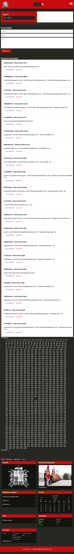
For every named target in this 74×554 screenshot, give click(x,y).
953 (39, 444)
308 (43, 372)
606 (14, 406)
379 (54, 380)
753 (54, 421)
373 (32, 380)
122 (46, 351)
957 (54, 444)
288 (32, 370)
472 (21, 391)
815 (32, 429)
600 (54, 404)
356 (32, 378)
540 (21, 399)
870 (46, 435)
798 (32, 427)
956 (50, 444)
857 (61, 433)
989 (46, 448)
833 (36, 431)
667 (50, 412)
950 (28, 444)
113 (14, 351)
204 (36, 361)
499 (57, 393)
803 (50, 427)
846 (21, 433)
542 (28, 399)
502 (6, 395)
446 (50, 387)
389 (28, 382)
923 (54, 440)
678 (28, 414)
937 (43, 442)
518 (65, 395)
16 (41, 342)
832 (32, 431)
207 (46, 361)
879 (17, 437)
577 (32, 403)
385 (14, 382)
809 (10, 429)
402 (14, 384)
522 (17, 397)
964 (17, 446)
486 (10, 393)
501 (65, 393)
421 (21, 385)
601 (57, 404)
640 (14, 410)
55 (26, 345)
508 (28, 395)
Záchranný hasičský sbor (11, 499)
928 (10, 442)
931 (21, 442)
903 (43, 439)
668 (54, 412)
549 (54, 399)
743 (17, 421)
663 (36, 412)
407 (32, 384)
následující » (5, 452)
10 (24, 342)
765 (36, 423)
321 (28, 374)
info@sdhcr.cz (7, 543)
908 (61, 439)
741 (10, 421)
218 (25, 363)
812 (21, 429)
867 (36, 435)
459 (36, 389)
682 (43, 414)
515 (54, 395)
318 (17, 374)
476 (36, 391)
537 (10, 399)
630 (39, 408)
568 (61, 401)
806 (61, 427)
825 (6, 431)
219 (28, 363)
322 (32, 374)
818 (43, 429)
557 (21, 401)
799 (36, 427)
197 (10, 361)
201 (25, 361)
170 (36, 357)
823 (61, 429)
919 (39, 440)
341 (39, 376)
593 (28, 404)
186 (32, 359)
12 (30, 342)
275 (46, 368)
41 (48, 344)
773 (65, 423)
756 (65, 421)
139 (46, 353)
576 (28, 403)
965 (21, 446)
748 (36, 421)
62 (46, 345)
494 (39, 393)
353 (21, 378)
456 (25, 389)
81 (37, 347)
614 (43, 406)
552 (65, 399)
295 (57, 370)
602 (61, 404)
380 (57, 380)
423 (28, 385)
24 (64, 342)
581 (46, 403)
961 (6, 446)
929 (14, 442)
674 (14, 414)
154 (39, 355)
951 (32, 444)
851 (39, 433)
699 (43, 416)
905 (50, 439)
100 (29, 349)
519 (6, 397)
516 (57, 395)
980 (14, 448)
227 (57, 363)
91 (65, 347)
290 (39, 370)
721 (61, 418)
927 (6, 442)
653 (61, 410)
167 (25, 357)
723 (6, 420)
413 (54, 384)
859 (6, 435)
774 (6, 425)
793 (14, 427)
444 (43, 387)
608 (21, 406)
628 (32, 408)
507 (25, 395)
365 (65, 378)
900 (32, 439)
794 (17, 427)
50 (12, 345)
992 (57, 448)
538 (14, 399)
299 (10, 372)
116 (25, 351)
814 (28, 429)
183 (21, 359)
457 (28, 389)
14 (35, 342)
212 (65, 361)
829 (21, 431)
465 (57, 389)
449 (61, 387)
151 (28, 355)
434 (6, 387)
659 (21, 412)
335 (17, 376)
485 (6, 393)
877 (10, 437)
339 (32, 376)
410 (43, 384)
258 (46, 366)
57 (32, 345)
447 (54, 387)
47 (65, 344)
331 (65, 374)
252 (25, 366)
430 (54, 385)
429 (50, 385)
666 (46, 412)
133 (25, 353)
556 (17, 401)
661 (28, 412)
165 (17, 357)
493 (36, 393)
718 (50, 418)
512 (43, 395)
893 (6, 439)
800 (39, 427)
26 (6, 344)
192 (54, 359)
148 (17, 355)
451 (6, 389)
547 (46, 399)
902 (39, 439)
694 (25, 416)
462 (46, 389)
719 (54, 418)
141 (54, 353)
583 (54, 403)
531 (50, 397)
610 (28, 406)
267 (17, 368)
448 (57, 387)
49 (9, 345)
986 (36, 448)
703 (57, 416)
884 (36, 437)
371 (25, 380)
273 (39, 368)
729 (28, 420)
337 (25, 376)
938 (46, 442)
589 (14, 404)
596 (39, 404)
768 (46, 423)
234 (21, 364)
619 (61, 406)
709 (17, 418)
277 (54, 368)
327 (50, 374)
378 (50, 380)
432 (61, 385)
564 (46, 401)
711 (25, 418)
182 (17, 359)
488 (17, 393)
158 (54, 355)
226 (54, 363)
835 (43, 431)
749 (39, 421)
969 (36, 446)
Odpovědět (19, 72)
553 (6, 401)
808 (6, 429)
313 (61, 372)
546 (43, 399)
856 (57, 433)
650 (50, 410)
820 (50, 429)
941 (57, 442)
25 (67, 342)
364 (61, 378)
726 (17, 420)
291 (43, 370)
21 (55, 342)
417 (6, 385)
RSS (50, 551)
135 (32, 353)
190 (46, 359)
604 (6, 406)
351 (14, 378)
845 (17, 433)
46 (62, 344)
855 (54, 433)
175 (54, 357)
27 (9, 344)
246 (65, 364)
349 (6, 378)
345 (54, 376)
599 (50, 404)
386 (17, 382)
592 (25, 404)
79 (32, 347)
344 (50, 376)
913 (17, 440)
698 (39, 416)
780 (28, 425)
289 (36, 370)
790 (65, 425)
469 (10, 391)
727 (21, 420)
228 (61, 363)
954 (43, 444)
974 (54, 446)
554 (10, 401)
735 (50, 420)
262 (61, 366)
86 (51, 347)
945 (10, 444)
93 (9, 349)
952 (36, 444)
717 (46, 418)
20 (52, 342)
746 (28, 421)
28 (12, 344)
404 (21, 384)
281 (6, 370)
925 (61, 440)
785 (46, 425)
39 (43, 344)
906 (54, 439)
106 (51, 349)
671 (65, 412)
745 (25, 421)
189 (43, 359)
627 (28, 408)
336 (21, 376)
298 (6, 372)
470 (14, 391)
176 (57, 357)
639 (10, 410)
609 (25, 406)
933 (28, 442)
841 (65, 431)
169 (32, 357)
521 (14, 397)
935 (36, 442)
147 (14, 355)
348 (65, 376)
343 (46, 376)
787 (54, 425)
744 (21, 421)
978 (6, 448)
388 (25, 382)
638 (6, 410)
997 (14, 450)
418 (10, 385)
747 (32, 421)
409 (39, 384)
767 (43, 423)
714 (36, 418)
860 (10, 435)
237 (32, 364)
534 (61, 397)
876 (6, 437)
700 (46, 416)
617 (54, 406)
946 (14, 444)
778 (21, 425)
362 (54, 378)
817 (39, 429)
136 (36, 353)
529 (43, 397)
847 (25, 433)
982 (21, 448)
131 (17, 353)
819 (46, 429)
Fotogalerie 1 (43, 489)
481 (54, 391)
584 (57, 403)
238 (36, 364)
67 (60, 345)
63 (48, 345)
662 (32, 412)
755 (61, 421)
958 (57, 444)
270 (28, 368)
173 (46, 357)
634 (54, 408)
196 (6, 361)
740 (6, 421)
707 (10, 418)
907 (57, 439)
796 (25, 427)
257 (43, 366)
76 (23, 347)
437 (17, 387)
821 (54, 429)
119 (36, 351)
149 (21, 355)
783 (39, 425)
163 (10, 357)
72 (12, 347)
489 (21, 393)
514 (50, 395)
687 (61, 414)
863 (21, 435)
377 (46, 380)
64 (51, 345)
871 (50, 435)
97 (20, 349)
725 (14, 420)
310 (50, 372)
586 (65, 403)
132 (21, 353)
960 (65, 444)
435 (10, 387)
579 (39, 403)
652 (57, 410)
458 (32, 389)
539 (17, 399)
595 (36, 404)
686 (57, 414)
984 (28, 448)
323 (36, 374)
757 (6, 423)
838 (54, 431)
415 (61, 384)
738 (61, 420)
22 (58, 342)
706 (6, 418)
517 (61, 395)
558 (25, 401)
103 (40, 349)
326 (46, 374)
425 (36, 385)
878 (14, 437)
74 (17, 347)
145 (6, 355)
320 (25, 374)
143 (61, 353)
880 (21, 437)
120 (39, 351)
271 (32, 368)
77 (26, 347)
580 (43, 403)
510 (36, 395)
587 (6, 404)
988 (43, 448)
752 (50, 421)
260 (54, 366)
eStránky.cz (6, 506)
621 (6, 408)
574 (21, 403)
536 (6, 399)
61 (43, 345)
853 (46, 433)
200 (21, 361)
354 (25, 378)
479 (46, 391)
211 (61, 361)
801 (43, 427)
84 (46, 347)
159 (57, 355)
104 (44, 349)
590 (17, 404)
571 (10, 403)
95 (15, 349)
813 (25, 429)
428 (46, 385)
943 (65, 442)
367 (10, 380)
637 (65, 408)
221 (36, 363)
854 (50, 433)
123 (50, 351)
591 (21, 404)
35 (32, 344)
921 (46, 440)
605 (10, 406)
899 (28, 439)
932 (25, 442)
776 (14, 425)
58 (34, 345)
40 (46, 344)
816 (36, 429)
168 (28, 357)
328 (54, 374)
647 (39, 410)
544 (36, 399)
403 (17, 384)
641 (17, 410)
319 (21, 374)
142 (57, 353)
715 (39, 418)
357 (36, 378)
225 (50, 363)
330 (61, 374)
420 (17, 385)
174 (50, 357)
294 (54, 370)
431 (57, 385)
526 (32, 397)
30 (17, 344)
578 (36, 403)
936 (39, 442)
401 (10, 384)
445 (46, 387)
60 (40, 345)
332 (6, 376)
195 (65, 359)
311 (54, 372)
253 (28, 366)
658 (17, 412)
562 (39, 401)
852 (43, 433)
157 (50, 355)
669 (57, 412)
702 (54, 416)
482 (57, 391)
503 (10, 395)
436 (14, 387)
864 (25, 435)
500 (61, 393)
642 (21, 410)
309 (46, 372)
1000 (25, 450)
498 (54, 393)
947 (17, 444)
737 (57, 420)
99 (26, 349)
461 (43, 389)
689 (6, 416)
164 (14, 357)
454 (17, 389)
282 (10, 370)
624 (17, 408)
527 (36, 397)
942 (61, 442)
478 (43, 391)
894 (10, 439)
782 (36, 425)
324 (39, 374)
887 (46, 437)
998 (17, 450)
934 (32, 442)
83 (43, 347)
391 (36, 382)
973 (50, 446)
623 (14, 408)
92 (6, 349)
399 (65, 382)
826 (10, 431)
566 (54, 401)
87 (54, 347)
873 (57, 435)
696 (32, 416)
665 (43, 412)
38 (40, 344)
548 (50, 399)
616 (50, 406)
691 (14, 416)
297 (65, 370)
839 (57, 431)
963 (14, 446)
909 (65, 439)
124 (54, 351)
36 (34, 344)
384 (10, 382)
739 (65, 420)
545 (39, 399)
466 (61, 389)
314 (65, 372)
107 (54, 349)
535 (65, 397)
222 (39, 363)
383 (6, 382)
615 (46, 406)
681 (39, 414)
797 (28, 427)
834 (39, 431)
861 (14, 435)
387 (21, 382)
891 (61, 437)
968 (32, 446)
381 (61, 380)
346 (57, 376)
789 (61, 425)
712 (28, 418)
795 (21, 427)
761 (21, 423)
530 (46, 397)
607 (17, 406)
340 (36, 376)
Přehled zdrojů (7, 522)
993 (61, 448)
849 (32, 433)
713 (32, 418)
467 (65, 389)
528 (39, 397)
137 (39, 353)
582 (50, 403)
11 (27, 342)
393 (43, 382)
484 (65, 391)
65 (54, 345)
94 (12, 349)
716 (43, 418)
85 (48, 347)
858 (65, 433)
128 (6, 353)
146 (10, 355)
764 (32, 423)
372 (28, 380)
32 (23, 344)
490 (25, 393)
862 (17, 435)
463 (50, 389)
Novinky (9, 461)
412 (50, 384)
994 (65, 448)
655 (6, 412)
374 (36, 380)
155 (43, 355)
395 (50, 382)
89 (60, 347)
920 (43, 440)
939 (50, 442)
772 (61, 423)
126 (61, 351)
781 (32, 425)
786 (50, 425)
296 (61, 370)
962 (10, 446)
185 (28, 359)
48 (6, 345)
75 (20, 347)
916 (28, 440)
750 (43, 421)
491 (28, 393)
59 (37, 345)
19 (50, 342)
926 (65, 440)
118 (32, 351)
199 (17, 361)
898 (25, 439)
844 (14, 433)
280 (65, 368)
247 (6, 366)
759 (14, 423)
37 (37, 344)
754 (57, 421)
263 (65, 366)
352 (17, 378)
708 (14, 418)
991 (54, 448)
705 (65, 416)
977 (65, 446)
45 (60, 344)
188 (39, 359)
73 (15, 347)
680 (36, 414)
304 (28, 372)
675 (17, 414)
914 (21, 440)
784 (43, 425)
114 (17, 351)
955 (46, 444)
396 (54, 382)
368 (14, 380)
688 (65, 414)
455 (21, 389)
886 (43, 437)
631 (43, 408)
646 (36, 410)
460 (39, 389)
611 (32, 406)
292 (46, 370)
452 (10, 389)
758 (10, 423)
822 (57, 429)
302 (21, 372)
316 (10, 374)
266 (14, 368)
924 (57, 440)
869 (43, 435)
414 (57, 384)
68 (62, 345)
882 (28, 437)
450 (65, 387)
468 (6, 391)
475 (32, 391)
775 (10, 425)
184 (25, 359)
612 (36, 406)
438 (21, 387)
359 (43, 378)
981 (17, 448)
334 (14, 376)
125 (57, 351)
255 (36, 366)
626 (25, 408)
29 (15, 344)
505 (17, 395)
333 (10, 376)
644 (28, 410)
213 (6, 363)
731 (36, 420)
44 (57, 344)
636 (61, 408)
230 (6, 364)
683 (46, 414)
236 (28, 364)
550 (57, 399)
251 (21, 366)
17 (44, 342)
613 (39, 406)
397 (57, 382)
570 (6, 403)
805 (57, 427)
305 (32, 372)
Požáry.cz (6, 503)
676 (21, 414)
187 (36, 359)
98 (23, 349)
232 (14, 364)
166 (21, 357)
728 (25, 420)
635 (57, 408)
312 (57, 372)
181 (14, 359)
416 (65, 384)
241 (46, 364)
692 (17, 416)
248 (10, 366)
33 (26, 344)
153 (36, 355)
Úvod (2, 461)
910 (6, 440)
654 (65, 410)
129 (10, 353)
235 (25, 364)
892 (65, 437)
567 (57, 401)
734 (46, 420)
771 (57, 423)
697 (36, 416)
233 (17, 364)
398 (61, 382)
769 (50, 423)
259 (50, 366)
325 (43, 374)
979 (10, 448)
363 (57, 378)
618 (57, 406)
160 (61, 355)
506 (21, 395)
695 (28, 416)
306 (36, 372)
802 (46, 427)
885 (39, 437)
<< (41, 500)
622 (10, 408)
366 (6, 380)
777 (17, 425)
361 (50, 378)
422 (25, 385)
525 (28, 397)
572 (14, 403)
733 (43, 420)
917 (32, 440)
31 (20, 344)
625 (21, 408)
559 (28, 401)
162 (6, 357)
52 (17, 345)
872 (54, 435)
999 (21, 450)
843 (10, 433)
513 (46, 395)
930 (17, 442)
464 (54, 389)
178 (65, 357)
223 (43, 363)
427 (43, 385)
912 (14, 440)
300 (14, 372)
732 (39, 420)
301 (17, 372)
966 (25, 446)
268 (21, 368)
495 (43, 393)
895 (14, 439)
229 (65, 363)
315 (6, 374)
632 (46, 408)
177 (61, 357)
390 (32, 382)
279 (61, 368)
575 (25, 403)
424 (32, 385)
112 (10, 351)
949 (25, 444)
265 (10, 368)
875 (65, 435)
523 (21, 397)
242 (50, 364)
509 (32, 395)
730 (32, 420)
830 (25, 431)
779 (25, 425)
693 (21, 416)
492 (32, 393)
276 (50, 368)
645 (32, 410)
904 (46, 439)
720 (57, 418)
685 (54, 414)
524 (25, 397)
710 (21, 418)
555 (14, 401)
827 (14, 431)
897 (21, 439)
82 (40, 347)
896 (17, 439)
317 (14, 374)
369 (17, 380)
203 (32, 361)
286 (25, 370)
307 (39, 372)
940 (54, 442)
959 (61, 444)
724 (10, 420)
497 (50, 393)
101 (33, 349)
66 (57, 345)
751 (46, 421)
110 (65, 349)
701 (50, 416)
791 (6, 427)
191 (50, 359)
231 (10, 364)
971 (43, 446)
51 (15, 345)
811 (17, 429)
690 (10, 416)
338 (28, 376)
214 (10, 363)
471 (17, 391)
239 (39, 364)
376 (43, 380)
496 (46, 393)
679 (32, 414)
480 (50, 391)
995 (6, 450)
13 (33, 342)
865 (28, 435)
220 (32, 363)
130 (14, 353)
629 (36, 408)
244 (57, 364)
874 (61, 435)
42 (51, 344)
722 (65, 418)
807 (65, 427)
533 (57, 397)
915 (25, 440)
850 (36, 433)
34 (29, 344)
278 (57, 368)
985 (32, 448)
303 (25, 372)
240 (43, 364)
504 (14, 395)
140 (50, 353)
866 (32, 435)
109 (62, 349)
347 (61, 376)
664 (39, 412)
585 (61, 403)
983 (25, 448)
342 (43, 376)
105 (47, 349)
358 (39, 378)
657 (14, 412)
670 (61, 412)
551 (61, 399)
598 (46, 404)
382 (65, 380)
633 (50, 408)
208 (50, 361)
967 (28, 446)
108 (58, 349)
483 (61, 391)
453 (14, 389)
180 (10, 359)
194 (61, 359)
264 (6, 368)
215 (14, 363)
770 (54, 423)
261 (57, 366)
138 (43, 353)
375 (39, 380)
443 (39, 387)
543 (32, 399)
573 (17, 403)
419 (14, 385)
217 (21, 363)
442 (36, 387)
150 (25, 355)
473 (25, 391)
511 (39, 395)
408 (36, 384)
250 (17, 366)
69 (65, 345)
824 (65, 429)
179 (6, 359)
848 (28, 433)
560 (32, 401)
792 (10, 427)
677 (25, 414)
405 (25, 384)
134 (28, 353)
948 (21, 444)
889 (54, 437)
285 (21, 370)
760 (17, 423)
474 (28, 391)
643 (25, 410)
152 (32, 355)
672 (6, 414)
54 (23, 345)
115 (21, 351)
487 (14, 393)
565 (50, 401)
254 (32, 366)
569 (65, 401)
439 (25, 387)
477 (39, 391)
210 (57, 361)
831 (28, 431)
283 (14, 370)
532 (54, 397)
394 (46, 382)
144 (65, 353)
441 (32, 387)
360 (46, 378)
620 (65, 406)
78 (29, 347)
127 (65, 351)
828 (17, 431)
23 (61, 342)
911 (10, 440)
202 (28, 361)
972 (46, 446)
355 (28, 378)
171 (39, 357)
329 (57, 374)
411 (46, 384)
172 (43, 357)
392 (39, 382)
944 (6, 444)
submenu (17, 461)
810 (14, 429)
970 (39, 446)
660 (25, 412)
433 (65, 385)
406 (28, 384)
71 (9, 347)
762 (25, 423)
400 (6, 384)
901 (36, 439)
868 (39, 435)
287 (28, 370)
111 (6, 351)
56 (29, 345)
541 (25, 399)
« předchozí (5, 340)
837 (50, 431)
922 (50, 440)
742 (14, 421)
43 (54, 344)
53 (20, 345)
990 (50, 448)
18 (47, 342)
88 (57, 347)
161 (65, 355)
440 (28, 387)
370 (21, 380)
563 (43, 401)
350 (10, 378)
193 (57, 359)
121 (43, 351)
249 (14, 366)
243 (54, 364)
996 (10, 450)
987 (39, 448)
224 (46, 363)
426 (39, 385)
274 (43, 368)
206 (43, 361)
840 (61, 431)
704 (61, 416)
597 (43, 404)
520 (10, 397)
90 (62, 347)
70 (6, 347)
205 (39, 361)
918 (36, 440)
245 (61, 364)
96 (17, 349)
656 (10, 412)
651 (54, 410)
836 (46, 431)
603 (65, 404)
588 (10, 404)
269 (25, 368)
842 (6, 433)
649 (46, 410)
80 (34, 347)
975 (57, 446)
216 (17, 363)
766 (39, 423)
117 (28, 351)
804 (54, 427)
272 (36, 368)
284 (17, 370)
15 (38, 342)
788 (57, 425)
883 (32, 437)
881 (25, 437)
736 (54, 420)
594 (32, 404)
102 (36, 349)
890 (57, 437)
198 (14, 361)
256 (39, 366)
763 (28, 423)
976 (61, 446)
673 (10, 414)
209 (54, 361)
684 (50, 414)
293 (50, 370)
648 (43, 410)
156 (46, 355)
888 (50, 437)
